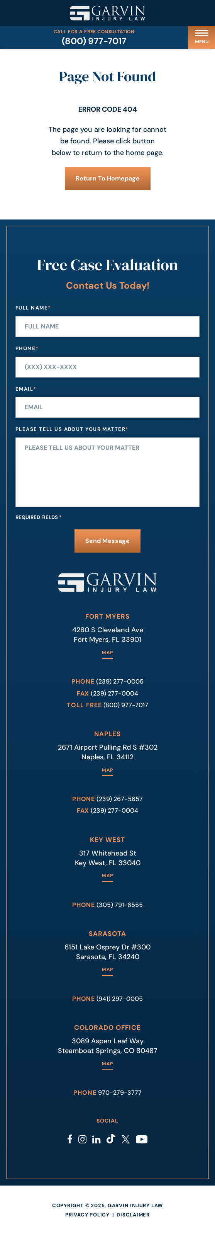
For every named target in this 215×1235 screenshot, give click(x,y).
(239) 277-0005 (120, 681)
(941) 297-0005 (119, 999)
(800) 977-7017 (94, 41)
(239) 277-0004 (114, 693)
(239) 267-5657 (119, 799)
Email (26, 389)
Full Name (33, 308)
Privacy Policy (87, 1214)
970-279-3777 (120, 1093)
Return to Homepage (108, 178)
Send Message (107, 541)
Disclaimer (133, 1214)
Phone (27, 349)
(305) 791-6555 (119, 905)
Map (107, 653)
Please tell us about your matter (72, 429)
